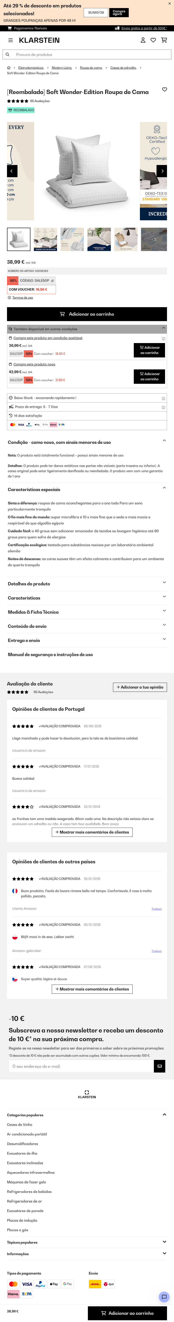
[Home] (12, 67)
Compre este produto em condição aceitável (48, 338)
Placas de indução (22, 1220)
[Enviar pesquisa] (7, 54)
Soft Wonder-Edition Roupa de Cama (33, 73)
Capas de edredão (123, 67)
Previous (11, 171)
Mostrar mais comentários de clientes (92, 832)
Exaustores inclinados (25, 1163)
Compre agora (119, 12)
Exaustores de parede (25, 1211)
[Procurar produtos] (87, 54)
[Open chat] (164, 1297)
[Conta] (143, 40)
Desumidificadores (22, 1144)
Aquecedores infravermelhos (31, 1172)
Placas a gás (17, 1230)
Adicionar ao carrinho (87, 314)
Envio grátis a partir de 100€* (144, 28)
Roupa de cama (91, 67)
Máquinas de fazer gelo (26, 1182)
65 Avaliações (40, 101)
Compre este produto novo (34, 364)
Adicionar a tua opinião (140, 687)
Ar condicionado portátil (27, 1134)
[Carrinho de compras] (164, 40)
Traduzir (157, 908)
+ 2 (154, 239)
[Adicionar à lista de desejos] (164, 89)
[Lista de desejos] (153, 40)
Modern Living (62, 67)
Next (163, 171)
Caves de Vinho (19, 1124)
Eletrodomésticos (31, 67)
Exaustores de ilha (22, 1153)
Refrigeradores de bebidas (29, 1191)
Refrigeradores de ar (24, 1201)
